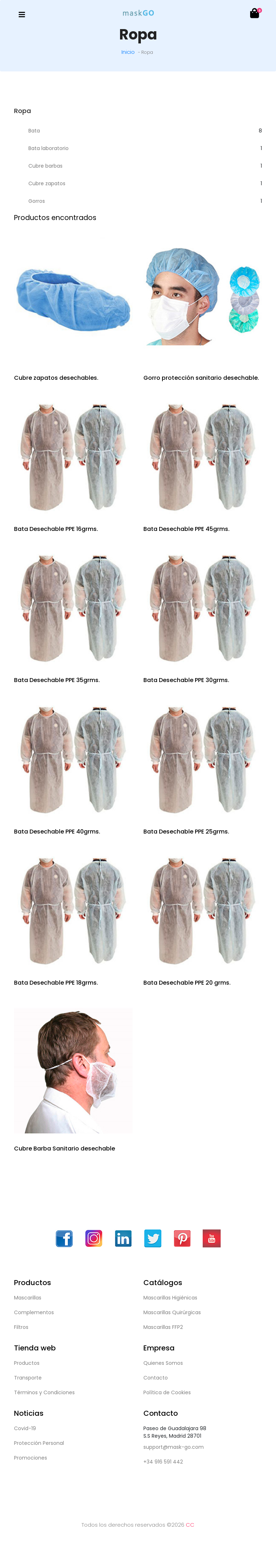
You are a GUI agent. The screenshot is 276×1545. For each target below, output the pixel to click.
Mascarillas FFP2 (163, 1327)
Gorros (36, 201)
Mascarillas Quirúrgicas (172, 1312)
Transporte (28, 1377)
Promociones (30, 1457)
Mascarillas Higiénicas (170, 1297)
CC (190, 1524)
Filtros (21, 1327)
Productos (27, 1363)
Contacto (155, 1377)
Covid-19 (25, 1428)
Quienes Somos (163, 1363)
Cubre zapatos (46, 183)
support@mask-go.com (173, 1447)
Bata (34, 130)
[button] (253, 15)
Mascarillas (27, 1297)
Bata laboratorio (48, 148)
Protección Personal (39, 1443)
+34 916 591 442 (163, 1461)
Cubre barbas (45, 165)
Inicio (128, 52)
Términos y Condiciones (44, 1392)
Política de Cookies (167, 1392)
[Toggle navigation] (22, 14)
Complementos (34, 1312)
